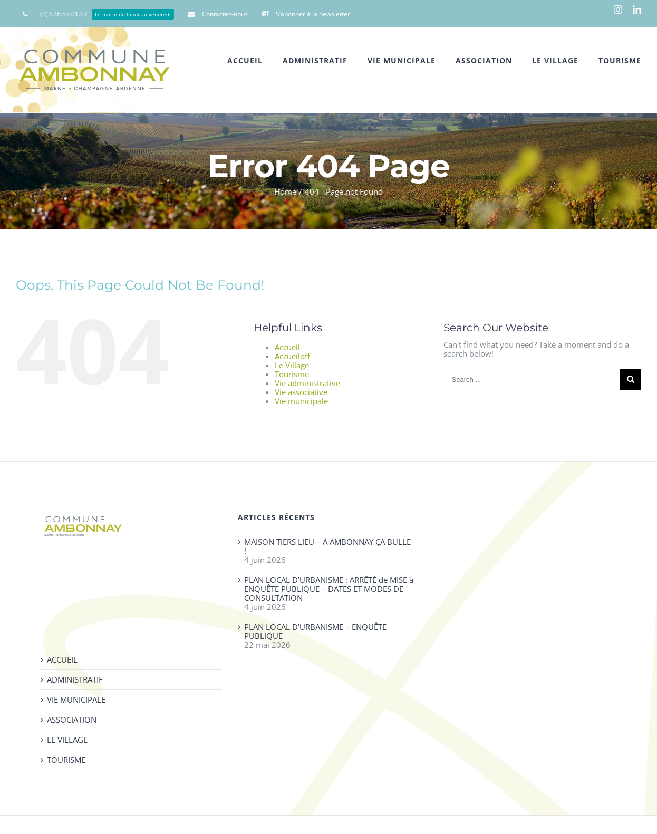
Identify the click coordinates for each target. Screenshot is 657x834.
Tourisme (292, 374)
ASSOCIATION (71, 719)
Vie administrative (307, 383)
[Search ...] (531, 379)
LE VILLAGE (67, 739)
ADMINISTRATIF (75, 679)
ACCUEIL (62, 659)
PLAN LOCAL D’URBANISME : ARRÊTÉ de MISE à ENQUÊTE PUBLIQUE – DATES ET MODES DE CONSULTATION (328, 589)
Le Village (292, 365)
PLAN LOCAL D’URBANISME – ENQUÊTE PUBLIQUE (315, 631)
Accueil (287, 347)
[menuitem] (98, 14)
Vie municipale (301, 401)
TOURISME (66, 759)
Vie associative (301, 392)
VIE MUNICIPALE (76, 699)
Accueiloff (292, 356)
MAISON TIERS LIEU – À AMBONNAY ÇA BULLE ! (327, 546)
